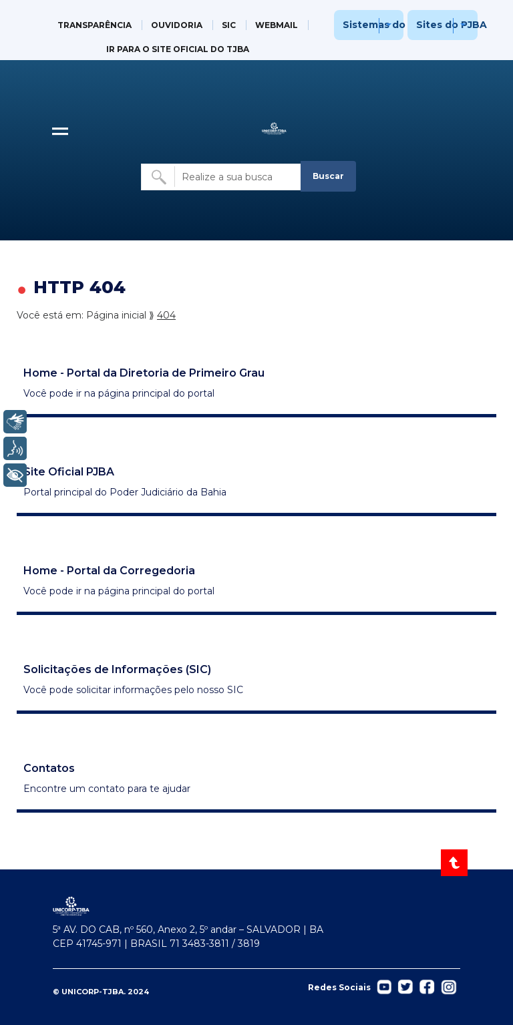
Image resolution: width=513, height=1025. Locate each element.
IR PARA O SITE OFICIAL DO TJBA (177, 49)
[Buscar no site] (222, 177)
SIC (229, 25)
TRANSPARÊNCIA (94, 25)
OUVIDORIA (176, 25)
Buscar (328, 176)
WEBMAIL (276, 25)
